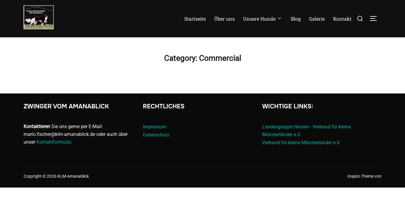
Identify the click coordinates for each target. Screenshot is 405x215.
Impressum (154, 127)
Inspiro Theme (360, 176)
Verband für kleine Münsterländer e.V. (301, 142)
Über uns (224, 19)
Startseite (195, 19)
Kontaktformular (53, 142)
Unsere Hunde (262, 19)
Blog (296, 19)
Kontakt (342, 19)
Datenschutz (156, 135)
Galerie (317, 19)
